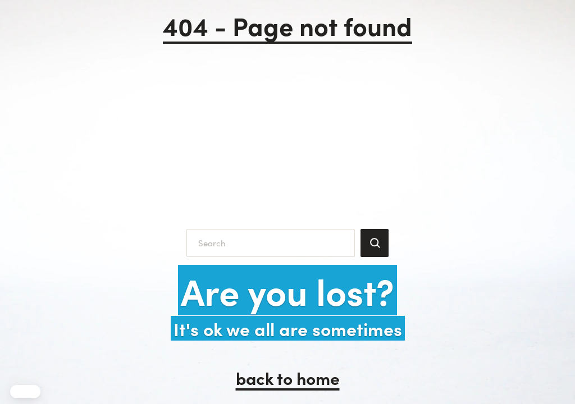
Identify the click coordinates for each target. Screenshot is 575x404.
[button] (25, 391)
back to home (288, 377)
